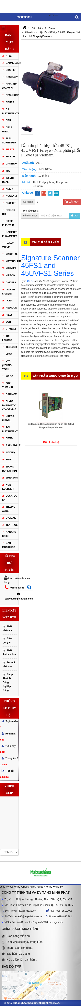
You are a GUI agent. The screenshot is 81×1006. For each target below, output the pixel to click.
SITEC (9, 459)
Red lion (11, 307)
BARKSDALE (12, 445)
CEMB (9, 438)
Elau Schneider (9, 140)
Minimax (11, 268)
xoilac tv (25, 886)
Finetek (11, 156)
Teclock (11, 347)
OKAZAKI (11, 517)
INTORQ (10, 452)
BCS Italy (12, 77)
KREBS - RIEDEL (8, 418)
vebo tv (4, 886)
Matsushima (12, 261)
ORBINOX (11, 394)
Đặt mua (72, 201)
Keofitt (11, 203)
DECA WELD (7, 129)
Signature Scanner (50, 258)
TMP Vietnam (7, 628)
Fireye (10, 149)
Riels (9, 314)
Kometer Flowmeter (9, 234)
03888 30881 (17, 587)
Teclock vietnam (9, 664)
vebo (10, 886)
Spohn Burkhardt (9, 468)
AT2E (9, 56)
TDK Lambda (7, 338)
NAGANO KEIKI (9, 534)
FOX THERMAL (8, 385)
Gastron (11, 163)
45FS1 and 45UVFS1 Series (47, 269)
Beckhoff (12, 95)
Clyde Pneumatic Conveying (9, 405)
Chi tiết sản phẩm (45, 242)
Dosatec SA (9, 497)
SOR (8, 322)
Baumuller (12, 63)
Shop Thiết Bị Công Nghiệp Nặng (8, 682)
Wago (9, 376)
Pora (9, 300)
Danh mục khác (8, 545)
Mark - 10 (11, 254)
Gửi (74, 215)
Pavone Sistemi (8, 291)
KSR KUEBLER (8, 486)
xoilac (17, 886)
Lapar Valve (8, 245)
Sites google (8, 640)
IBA (8, 170)
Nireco (10, 275)
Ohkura (11, 282)
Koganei (11, 196)
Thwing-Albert (9, 508)
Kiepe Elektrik (8, 223)
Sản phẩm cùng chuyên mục (55, 375)
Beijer (10, 102)
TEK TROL (11, 525)
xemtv (33, 886)
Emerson (12, 477)
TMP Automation (9, 652)
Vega (9, 354)
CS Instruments (10, 111)
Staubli (11, 329)
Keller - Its (9, 212)
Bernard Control (9, 86)
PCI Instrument (10, 429)
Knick (9, 189)
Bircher (11, 70)
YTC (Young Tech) (7, 365)
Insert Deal (8, 179)
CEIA (8, 120)
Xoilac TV (58, 886)
